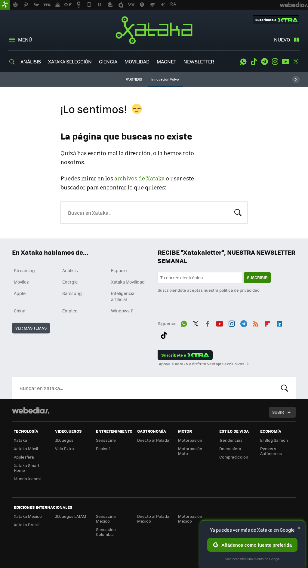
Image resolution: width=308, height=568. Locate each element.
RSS (255, 322)
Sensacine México (106, 518)
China (19, 311)
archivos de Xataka (139, 178)
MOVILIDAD (137, 61)
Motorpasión (190, 440)
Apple (20, 293)
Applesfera (24, 457)
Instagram (275, 61)
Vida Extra (64, 448)
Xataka (154, 30)
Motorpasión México (190, 518)
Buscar (238, 212)
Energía (70, 282)
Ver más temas (31, 328)
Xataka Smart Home (26, 467)
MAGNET (166, 61)
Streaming (24, 270)
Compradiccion (233, 457)
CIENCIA (108, 61)
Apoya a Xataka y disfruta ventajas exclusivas (201, 363)
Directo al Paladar (154, 440)
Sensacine (106, 440)
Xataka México (28, 516)
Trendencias (230, 440)
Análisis (70, 270)
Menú (25, 39)
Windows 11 (122, 311)
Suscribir (257, 277)
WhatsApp (243, 61)
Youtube (285, 61)
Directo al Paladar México (154, 518)
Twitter (296, 61)
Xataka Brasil (26, 524)
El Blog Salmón (274, 440)
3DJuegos (64, 440)
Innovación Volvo (165, 79)
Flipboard (267, 322)
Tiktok (253, 61)
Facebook (207, 322)
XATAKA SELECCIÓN (70, 61)
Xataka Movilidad (128, 282)
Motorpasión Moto (190, 451)
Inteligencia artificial (122, 296)
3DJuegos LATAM (70, 516)
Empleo (69, 311)
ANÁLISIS (30, 61)
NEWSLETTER (198, 61)
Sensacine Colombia (106, 532)
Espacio (119, 270)
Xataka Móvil (26, 448)
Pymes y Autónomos (271, 451)
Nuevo (282, 39)
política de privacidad (239, 290)
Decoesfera (230, 448)
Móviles (21, 282)
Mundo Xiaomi (27, 478)
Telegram (264, 61)
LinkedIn (279, 322)
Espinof (103, 448)
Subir (278, 412)
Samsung (72, 293)
